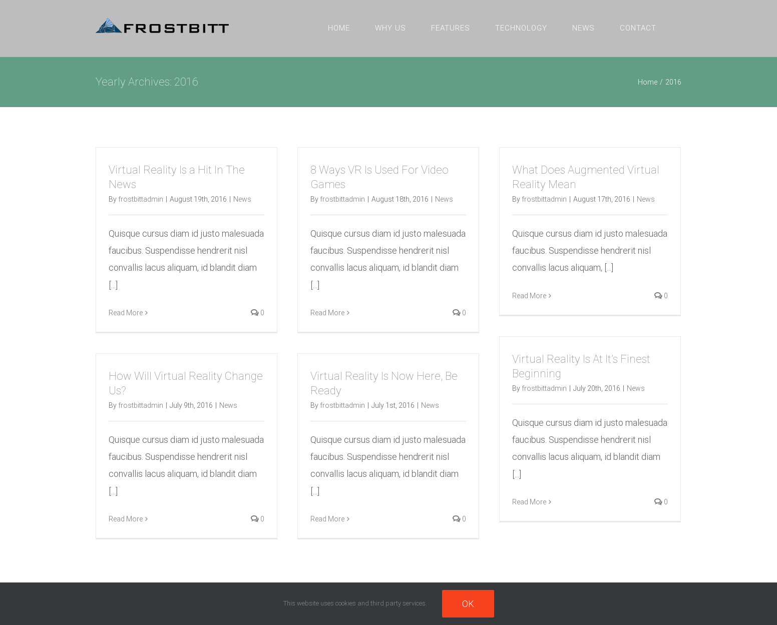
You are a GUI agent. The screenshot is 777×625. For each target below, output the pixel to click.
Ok (468, 603)
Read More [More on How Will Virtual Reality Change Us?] (126, 519)
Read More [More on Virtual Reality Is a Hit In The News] (126, 313)
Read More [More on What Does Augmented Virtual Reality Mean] (529, 296)
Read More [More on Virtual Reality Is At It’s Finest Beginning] (529, 502)
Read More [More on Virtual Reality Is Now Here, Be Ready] (327, 519)
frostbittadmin (140, 199)
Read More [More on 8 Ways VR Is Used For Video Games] (327, 313)
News (242, 199)
